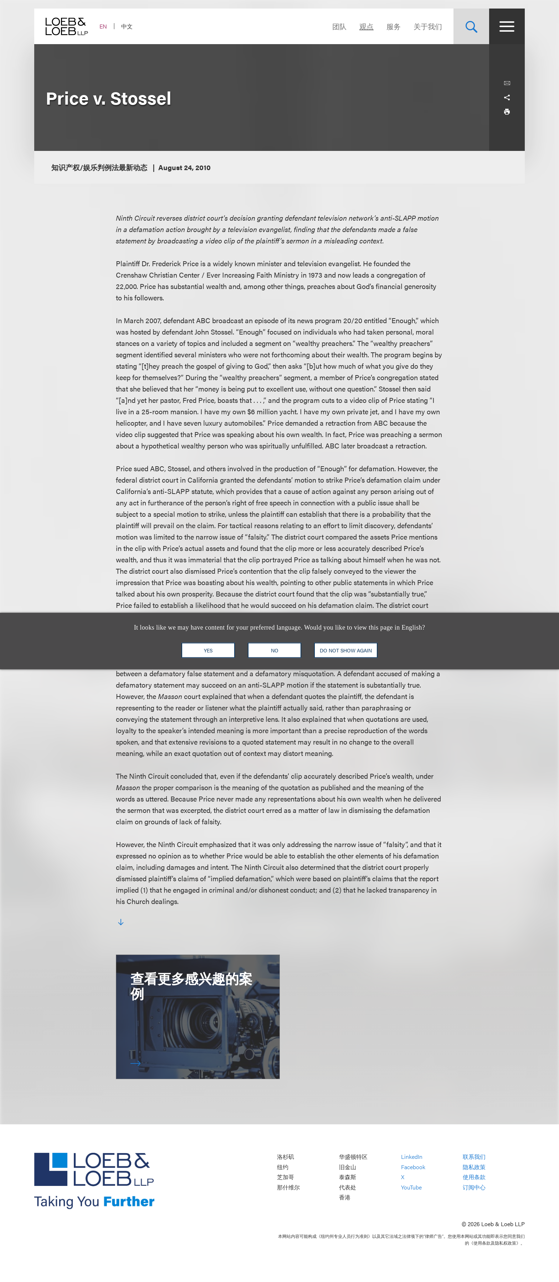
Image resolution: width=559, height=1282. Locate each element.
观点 (366, 26)
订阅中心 (474, 1187)
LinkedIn (411, 1156)
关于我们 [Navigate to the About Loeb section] (428, 26)
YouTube (411, 1187)
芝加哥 (285, 1177)
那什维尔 (288, 1187)
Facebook (413, 1167)
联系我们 (474, 1156)
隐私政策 (474, 1167)
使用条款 (474, 1177)
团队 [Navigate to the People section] (339, 26)
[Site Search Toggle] (471, 26)
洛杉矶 (285, 1156)
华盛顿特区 (353, 1156)
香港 (344, 1197)
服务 (393, 26)
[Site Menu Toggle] (507, 26)
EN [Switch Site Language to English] (103, 26)
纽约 (282, 1167)
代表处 (347, 1187)
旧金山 (347, 1167)
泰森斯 (347, 1177)
